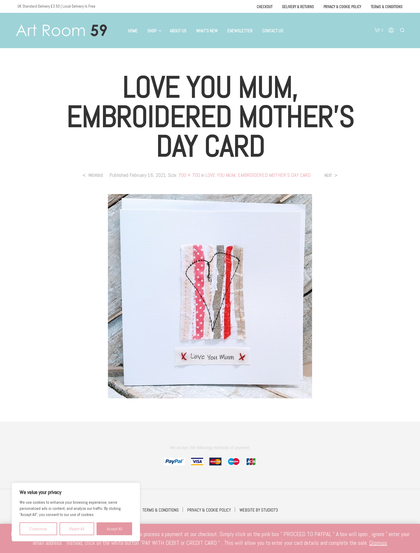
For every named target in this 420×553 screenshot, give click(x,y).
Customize (38, 528)
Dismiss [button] (378, 543)
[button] (378, 30)
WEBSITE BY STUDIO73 (258, 510)
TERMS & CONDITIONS (160, 510)
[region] (76, 512)
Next (328, 175)
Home (133, 31)
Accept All (114, 528)
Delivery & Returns (298, 6)
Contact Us (272, 31)
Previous (95, 175)
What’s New (207, 31)
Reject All (76, 528)
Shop (152, 31)
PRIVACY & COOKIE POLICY (209, 510)
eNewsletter (240, 31)
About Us (178, 31)
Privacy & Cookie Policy (342, 6)
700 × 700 (189, 175)
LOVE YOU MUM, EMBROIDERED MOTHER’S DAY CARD (258, 175)
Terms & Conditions (386, 6)
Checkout (264, 6)
